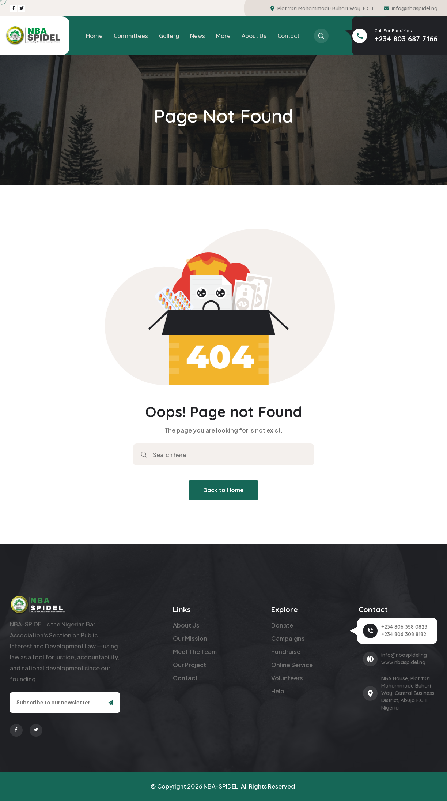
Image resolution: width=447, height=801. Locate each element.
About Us (254, 36)
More (223, 36)
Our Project (189, 665)
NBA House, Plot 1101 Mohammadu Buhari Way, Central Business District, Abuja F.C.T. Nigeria (408, 693)
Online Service (292, 665)
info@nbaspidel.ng (414, 8)
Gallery (169, 36)
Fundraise (285, 651)
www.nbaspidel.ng (403, 662)
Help (277, 691)
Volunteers (287, 678)
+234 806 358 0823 (404, 627)
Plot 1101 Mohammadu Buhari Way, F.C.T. (326, 8)
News (197, 36)
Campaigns (288, 638)
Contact (288, 36)
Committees (131, 36)
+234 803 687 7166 (405, 38)
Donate (282, 625)
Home (94, 36)
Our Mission (190, 638)
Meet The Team (195, 651)
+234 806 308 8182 (403, 634)
